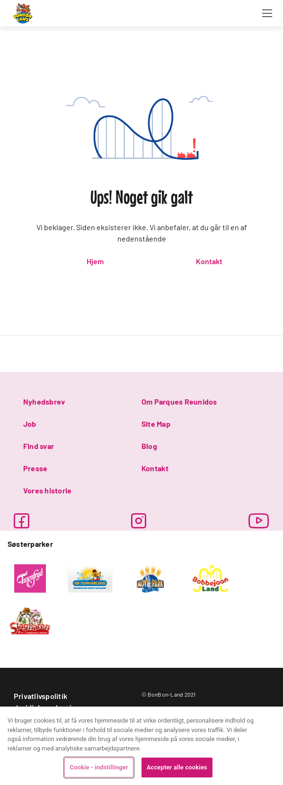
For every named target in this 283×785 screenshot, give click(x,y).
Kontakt (209, 261)
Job (29, 423)
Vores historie (47, 490)
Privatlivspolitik (40, 695)
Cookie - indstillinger (99, 767)
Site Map (156, 423)
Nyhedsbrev (44, 401)
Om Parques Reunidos (179, 401)
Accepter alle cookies (177, 767)
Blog (149, 445)
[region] (141, 746)
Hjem (95, 261)
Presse (35, 468)
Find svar (38, 445)
